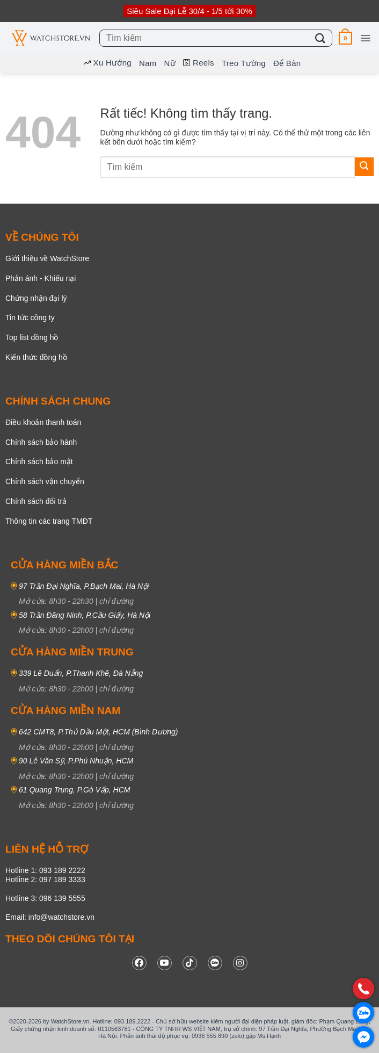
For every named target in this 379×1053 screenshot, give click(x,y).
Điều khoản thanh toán (43, 422)
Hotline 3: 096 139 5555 (45, 898)
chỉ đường (116, 601)
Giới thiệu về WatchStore (47, 258)
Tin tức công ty (30, 317)
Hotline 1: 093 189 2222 (45, 870)
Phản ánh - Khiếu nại (40, 278)
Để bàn (287, 63)
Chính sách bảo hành (41, 442)
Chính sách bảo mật (39, 461)
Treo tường (244, 63)
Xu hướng (108, 62)
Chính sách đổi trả (36, 501)
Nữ (170, 63)
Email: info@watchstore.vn (49, 917)
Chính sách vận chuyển (44, 481)
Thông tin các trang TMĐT (48, 521)
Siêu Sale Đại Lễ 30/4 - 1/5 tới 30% (189, 11)
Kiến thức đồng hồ (36, 357)
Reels (198, 62)
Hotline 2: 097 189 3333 (45, 879)
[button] (345, 38)
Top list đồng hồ (32, 337)
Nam (148, 63)
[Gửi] (320, 37)
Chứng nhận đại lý (36, 298)
